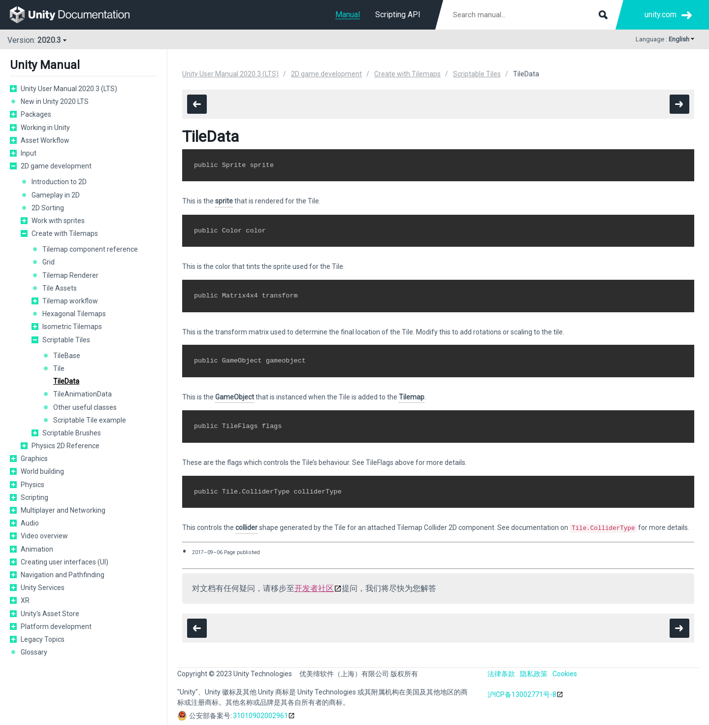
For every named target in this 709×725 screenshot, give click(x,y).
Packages (36, 114)
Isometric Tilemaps (72, 326)
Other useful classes (85, 407)
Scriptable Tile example (89, 420)
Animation (37, 549)
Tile (58, 368)
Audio (30, 523)
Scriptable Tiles (66, 340)
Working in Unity (45, 128)
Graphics (34, 458)
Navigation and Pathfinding (62, 575)
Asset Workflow (45, 140)
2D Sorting (48, 208)
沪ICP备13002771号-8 (521, 694)
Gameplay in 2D (56, 195)
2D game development (56, 166)
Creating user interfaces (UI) (64, 562)
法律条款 (501, 673)
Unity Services (42, 588)
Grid (48, 262)
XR (25, 600)
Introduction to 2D (59, 182)
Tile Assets (59, 288)
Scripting (34, 497)
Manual (347, 14)
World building (42, 471)
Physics (32, 485)
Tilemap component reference (90, 249)
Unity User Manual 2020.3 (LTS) (69, 89)
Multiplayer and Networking (63, 510)
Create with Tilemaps (65, 233)
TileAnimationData (82, 394)
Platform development (56, 626)
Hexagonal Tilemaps (74, 314)
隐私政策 (534, 673)
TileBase (66, 356)
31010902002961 (260, 715)
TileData (66, 381)
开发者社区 (314, 588)
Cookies (564, 673)
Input (28, 153)
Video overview (44, 536)
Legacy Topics (42, 639)
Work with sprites (58, 221)
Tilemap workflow (70, 301)
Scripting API (397, 14)
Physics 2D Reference (65, 446)
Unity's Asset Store (50, 614)
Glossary (34, 652)
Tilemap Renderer (70, 275)
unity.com (661, 14)
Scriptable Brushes (71, 433)
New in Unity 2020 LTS (55, 101)
